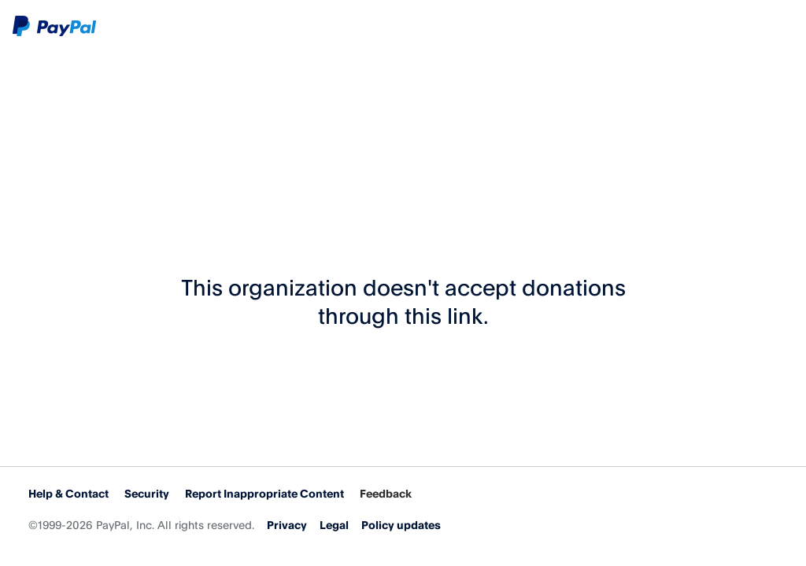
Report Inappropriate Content (264, 493)
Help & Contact (68, 493)
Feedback (386, 493)
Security (146, 493)
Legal (334, 524)
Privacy (287, 524)
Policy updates (401, 524)
